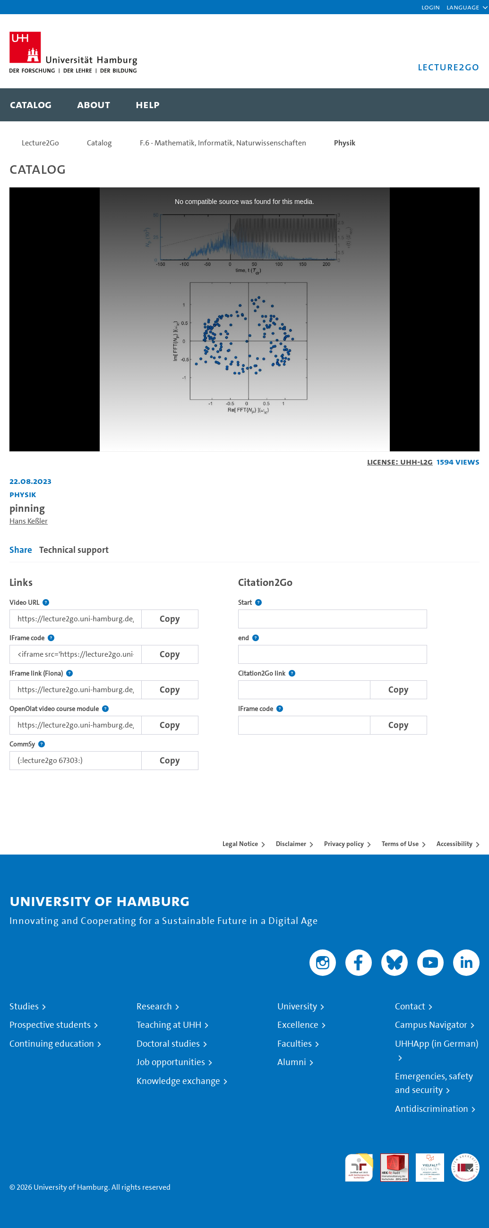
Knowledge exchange (178, 1081)
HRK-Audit (425, 1164)
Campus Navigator (431, 1025)
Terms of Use (400, 843)
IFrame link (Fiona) (41, 673)
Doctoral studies (168, 1044)
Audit (389, 1159)
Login (430, 7)
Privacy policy (344, 843)
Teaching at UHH (169, 1025)
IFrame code (31, 638)
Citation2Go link (266, 673)
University (297, 1006)
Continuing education (51, 1044)
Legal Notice (240, 843)
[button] (462, 7)
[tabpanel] (244, 670)
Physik (344, 143)
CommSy (27, 744)
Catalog (99, 143)
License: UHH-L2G (400, 461)
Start (250, 603)
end (248, 638)
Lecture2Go (40, 143)
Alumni (291, 1062)
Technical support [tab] (74, 549)
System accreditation (465, 1164)
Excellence (297, 1025)
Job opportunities (171, 1062)
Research (154, 1006)
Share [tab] (20, 549)
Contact (410, 1006)
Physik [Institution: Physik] (22, 494)
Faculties (294, 1044)
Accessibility (454, 843)
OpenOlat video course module (59, 709)
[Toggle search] (463, 104)
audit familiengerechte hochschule (359, 1168)
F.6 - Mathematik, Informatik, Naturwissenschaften (223, 143)
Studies (24, 1006)
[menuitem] (31, 104)
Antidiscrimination (431, 1109)
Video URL (29, 603)
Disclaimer (291, 843)
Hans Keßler (28, 521)
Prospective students (50, 1025)
